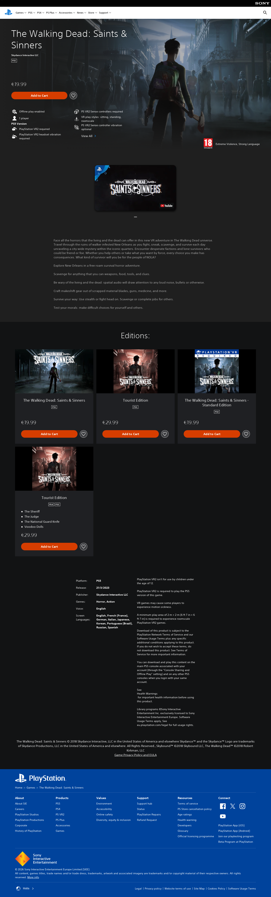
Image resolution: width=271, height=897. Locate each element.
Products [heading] (62, 798)
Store (91, 12)
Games (20, 12)
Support (103, 12)
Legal (138, 888)
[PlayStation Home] (8, 13)
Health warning (187, 820)
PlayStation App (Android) (234, 831)
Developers (185, 825)
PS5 (30, 12)
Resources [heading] (185, 798)
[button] (135, 188)
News (80, 12)
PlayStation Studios (27, 814)
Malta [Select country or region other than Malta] (25, 888)
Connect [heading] (224, 798)
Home (18, 787)
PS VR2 (60, 814)
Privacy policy (153, 888)
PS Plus (50, 12)
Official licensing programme (196, 836)
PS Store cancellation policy (195, 809)
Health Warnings (147, 693)
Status (141, 809)
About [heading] (19, 798)
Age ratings (185, 814)
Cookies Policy (216, 888)
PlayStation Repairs (149, 814)
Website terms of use (177, 888)
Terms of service (188, 803)
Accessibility (104, 809)
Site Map (199, 888)
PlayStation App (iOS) (231, 825)
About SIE (21, 803)
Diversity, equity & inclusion (113, 820)
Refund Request (147, 820)
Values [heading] (101, 798)
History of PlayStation (28, 831)
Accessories (65, 12)
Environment (104, 803)
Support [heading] (142, 798)
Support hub (144, 803)
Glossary (183, 831)
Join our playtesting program (236, 836)
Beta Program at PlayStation (235, 841)
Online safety (104, 814)
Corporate (21, 825)
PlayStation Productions (29, 820)
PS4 (39, 12)
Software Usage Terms (242, 888)
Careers (19, 809)
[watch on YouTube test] (166, 206)
